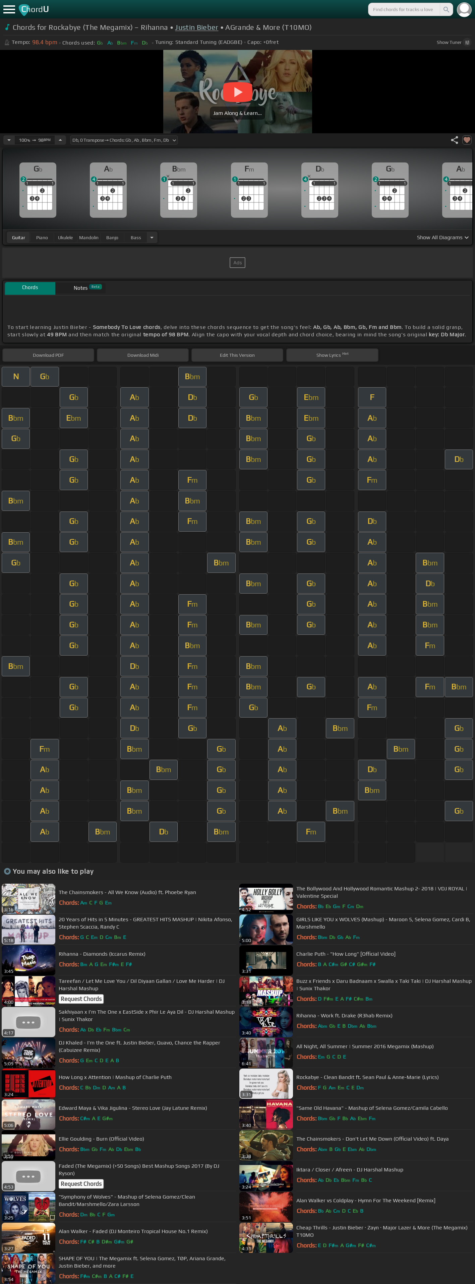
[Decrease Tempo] (9, 140)
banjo (112, 237)
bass (136, 237)
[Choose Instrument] (152, 237)
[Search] (446, 9)
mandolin (89, 237)
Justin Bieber (196, 27)
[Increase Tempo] (60, 140)
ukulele (65, 237)
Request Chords (81, 999)
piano (42, 237)
